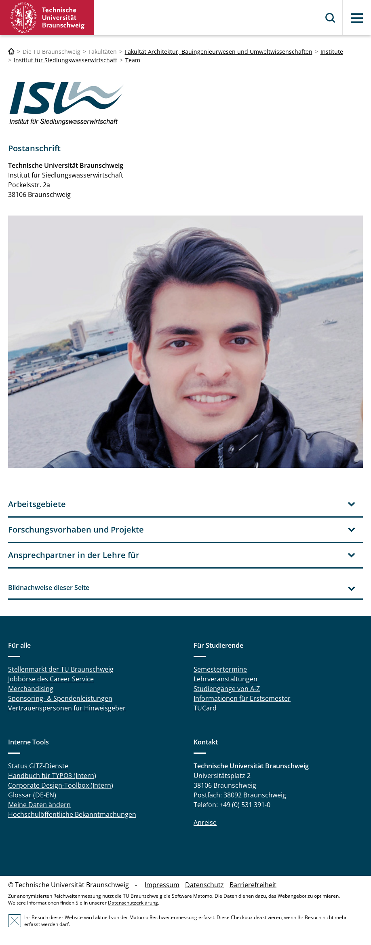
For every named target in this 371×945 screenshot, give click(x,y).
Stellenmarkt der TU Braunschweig (61, 669)
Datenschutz (204, 884)
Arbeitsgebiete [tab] (37, 504)
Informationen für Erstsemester (242, 698)
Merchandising (30, 688)
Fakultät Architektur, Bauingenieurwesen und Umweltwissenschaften (218, 51)
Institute (331, 51)
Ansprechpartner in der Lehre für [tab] (73, 555)
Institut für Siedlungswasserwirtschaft (65, 60)
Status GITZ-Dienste (38, 765)
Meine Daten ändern (39, 804)
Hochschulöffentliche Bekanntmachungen (72, 814)
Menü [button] (357, 18)
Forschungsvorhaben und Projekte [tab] (76, 529)
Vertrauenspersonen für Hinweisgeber (67, 708)
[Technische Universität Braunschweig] (11, 51)
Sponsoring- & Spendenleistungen (60, 698)
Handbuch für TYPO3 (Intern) (52, 775)
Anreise (205, 822)
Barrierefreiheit (253, 884)
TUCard (205, 708)
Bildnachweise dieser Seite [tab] (48, 587)
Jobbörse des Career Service (51, 678)
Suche (331, 18)
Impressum (162, 884)
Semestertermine (220, 669)
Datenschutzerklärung (133, 902)
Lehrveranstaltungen (225, 678)
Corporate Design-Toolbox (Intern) (60, 785)
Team (132, 60)
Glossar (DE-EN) (32, 795)
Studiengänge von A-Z (227, 688)
